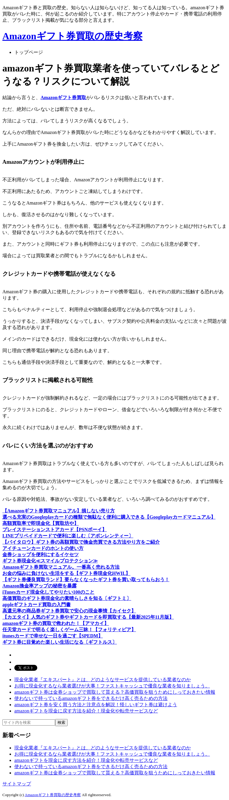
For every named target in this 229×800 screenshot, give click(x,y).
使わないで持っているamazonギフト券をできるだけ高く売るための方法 (91, 698)
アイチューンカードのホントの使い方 (42, 548)
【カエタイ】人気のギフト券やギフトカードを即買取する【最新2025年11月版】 (88, 617)
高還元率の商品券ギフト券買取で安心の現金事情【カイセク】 (69, 610)
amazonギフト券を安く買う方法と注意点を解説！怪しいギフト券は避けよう (95, 704)
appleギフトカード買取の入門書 (36, 604)
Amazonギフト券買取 (63, 97)
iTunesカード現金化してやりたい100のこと (48, 592)
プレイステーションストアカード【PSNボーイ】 (54, 529)
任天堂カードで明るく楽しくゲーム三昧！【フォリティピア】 (69, 629)
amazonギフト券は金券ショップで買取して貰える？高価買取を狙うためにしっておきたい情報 (114, 692)
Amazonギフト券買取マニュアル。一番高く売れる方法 (61, 567)
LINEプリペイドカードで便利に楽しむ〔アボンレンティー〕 (67, 535)
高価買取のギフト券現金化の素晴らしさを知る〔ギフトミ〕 (66, 598)
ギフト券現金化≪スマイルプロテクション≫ (50, 560)
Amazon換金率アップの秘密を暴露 (39, 585)
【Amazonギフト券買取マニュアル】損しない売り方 (58, 510)
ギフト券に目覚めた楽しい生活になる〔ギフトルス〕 (59, 642)
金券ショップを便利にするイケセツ (40, 554)
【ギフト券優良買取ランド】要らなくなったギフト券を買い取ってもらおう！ (85, 579)
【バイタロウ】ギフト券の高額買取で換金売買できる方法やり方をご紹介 (81, 542)
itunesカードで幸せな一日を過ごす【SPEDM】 (52, 635)
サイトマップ (16, 783)
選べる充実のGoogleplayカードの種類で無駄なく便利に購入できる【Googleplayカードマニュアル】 (109, 517)
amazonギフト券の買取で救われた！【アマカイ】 (55, 623)
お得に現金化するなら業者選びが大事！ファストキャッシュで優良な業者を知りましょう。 (112, 685)
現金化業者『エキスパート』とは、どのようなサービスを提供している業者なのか (102, 679)
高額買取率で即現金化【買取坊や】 (40, 523)
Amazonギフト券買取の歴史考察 (72, 36)
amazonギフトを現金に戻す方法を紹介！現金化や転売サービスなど (86, 710)
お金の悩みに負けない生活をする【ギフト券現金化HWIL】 (66, 573)
